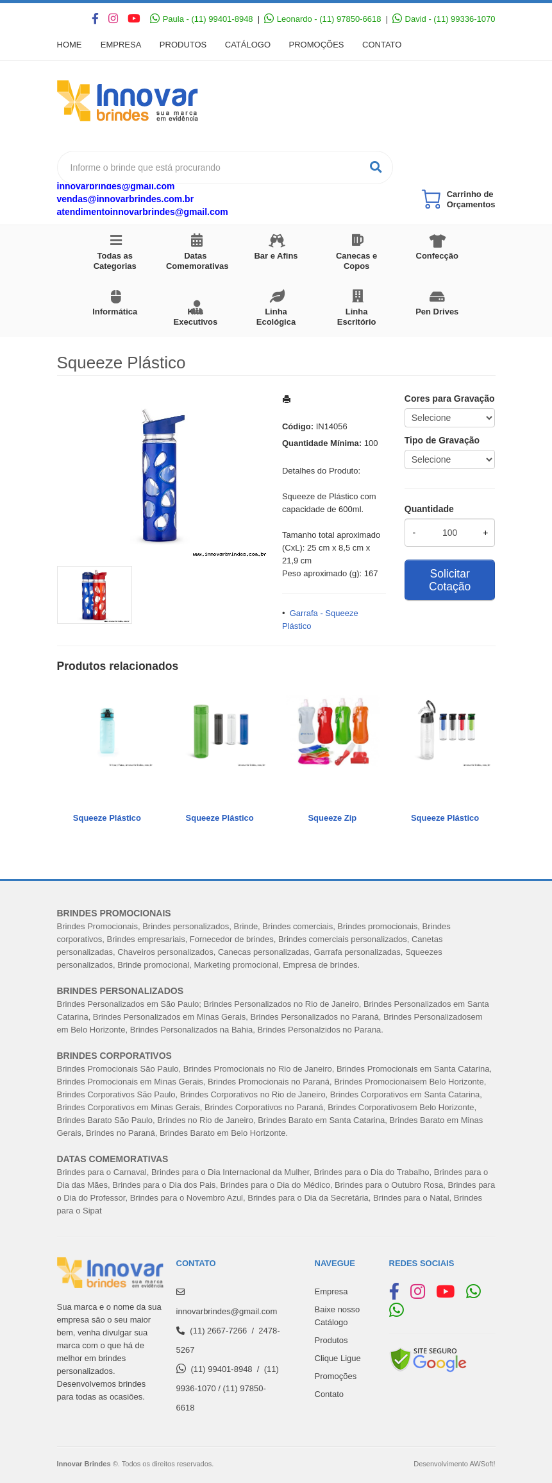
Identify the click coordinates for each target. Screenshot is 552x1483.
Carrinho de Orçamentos (471, 199)
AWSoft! (482, 1464)
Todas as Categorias (115, 261)
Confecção (437, 256)
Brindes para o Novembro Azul (186, 1198)
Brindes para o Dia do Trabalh (369, 1172)
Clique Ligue (338, 1358)
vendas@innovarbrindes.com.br (125, 199)
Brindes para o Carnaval (102, 1172)
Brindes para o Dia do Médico (275, 1185)
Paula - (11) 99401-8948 (201, 19)
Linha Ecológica (276, 317)
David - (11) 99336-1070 (443, 19)
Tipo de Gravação (442, 440)
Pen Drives (436, 311)
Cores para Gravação (450, 398)
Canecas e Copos (356, 261)
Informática (114, 311)
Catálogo (250, 44)
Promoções (319, 44)
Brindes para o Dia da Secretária (308, 1198)
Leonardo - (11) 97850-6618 (322, 19)
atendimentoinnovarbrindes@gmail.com (142, 212)
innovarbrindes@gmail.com (116, 186)
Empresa (121, 44)
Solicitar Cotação (450, 580)
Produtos (184, 44)
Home (69, 44)
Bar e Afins (275, 256)
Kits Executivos (196, 317)
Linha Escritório (356, 317)
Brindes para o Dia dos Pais (163, 1185)
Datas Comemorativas (197, 261)
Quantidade (429, 509)
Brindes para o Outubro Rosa (389, 1185)
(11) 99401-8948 (221, 1369)
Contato (386, 44)
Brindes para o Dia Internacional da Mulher (230, 1172)
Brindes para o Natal (411, 1198)
